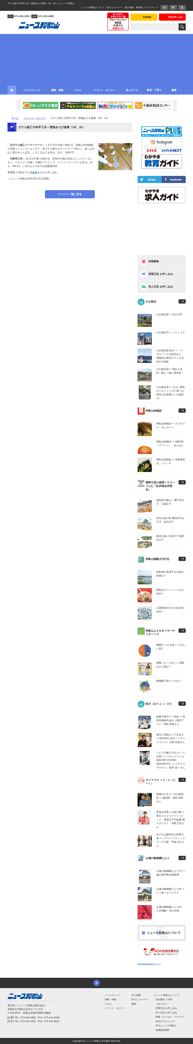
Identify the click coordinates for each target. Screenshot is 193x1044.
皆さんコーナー (114, 7)
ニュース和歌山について (92, 7)
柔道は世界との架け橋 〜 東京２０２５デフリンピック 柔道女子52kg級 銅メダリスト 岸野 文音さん (171, 819)
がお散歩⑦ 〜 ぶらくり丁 (170, 332)
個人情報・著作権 (133, 7)
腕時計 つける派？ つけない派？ (170, 646)
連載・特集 (110, 999)
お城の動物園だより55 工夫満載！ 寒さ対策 (170, 908)
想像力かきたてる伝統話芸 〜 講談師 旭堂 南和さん (170, 798)
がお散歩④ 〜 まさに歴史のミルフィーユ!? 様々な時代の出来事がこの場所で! (170, 393)
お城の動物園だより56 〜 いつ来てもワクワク (170, 891)
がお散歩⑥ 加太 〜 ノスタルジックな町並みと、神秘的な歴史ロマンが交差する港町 (170, 356)
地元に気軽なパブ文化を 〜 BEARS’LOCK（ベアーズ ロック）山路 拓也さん (170, 738)
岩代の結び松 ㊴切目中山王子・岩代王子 (170, 520)
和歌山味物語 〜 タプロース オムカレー (170, 425)
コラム (108, 1004)
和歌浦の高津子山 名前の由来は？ (170, 573)
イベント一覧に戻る (70, 194)
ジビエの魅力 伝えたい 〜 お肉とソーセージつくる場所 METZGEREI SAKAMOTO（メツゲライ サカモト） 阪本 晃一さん (170, 760)
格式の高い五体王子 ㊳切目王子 (170, 538)
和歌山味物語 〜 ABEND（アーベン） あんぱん (170, 443)
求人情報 (136, 995)
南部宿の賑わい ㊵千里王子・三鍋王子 (170, 502)
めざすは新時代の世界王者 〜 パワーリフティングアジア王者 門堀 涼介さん (170, 840)
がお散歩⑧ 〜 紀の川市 (169, 314)
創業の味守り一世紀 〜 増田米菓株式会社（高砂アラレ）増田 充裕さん (170, 720)
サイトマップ (151, 7)
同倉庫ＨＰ (36, 172)
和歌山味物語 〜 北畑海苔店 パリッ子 (170, 461)
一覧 (182, 301)
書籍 (134, 1004)
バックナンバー (113, 995)
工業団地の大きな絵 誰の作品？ (170, 609)
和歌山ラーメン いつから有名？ (170, 591)
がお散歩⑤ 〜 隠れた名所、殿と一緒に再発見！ (170, 371)
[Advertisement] (96, 59)
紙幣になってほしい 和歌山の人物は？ (170, 664)
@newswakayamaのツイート (149, 964)
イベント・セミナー (115, 1008)
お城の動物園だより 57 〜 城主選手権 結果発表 (170, 873)
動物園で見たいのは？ (168, 680)
